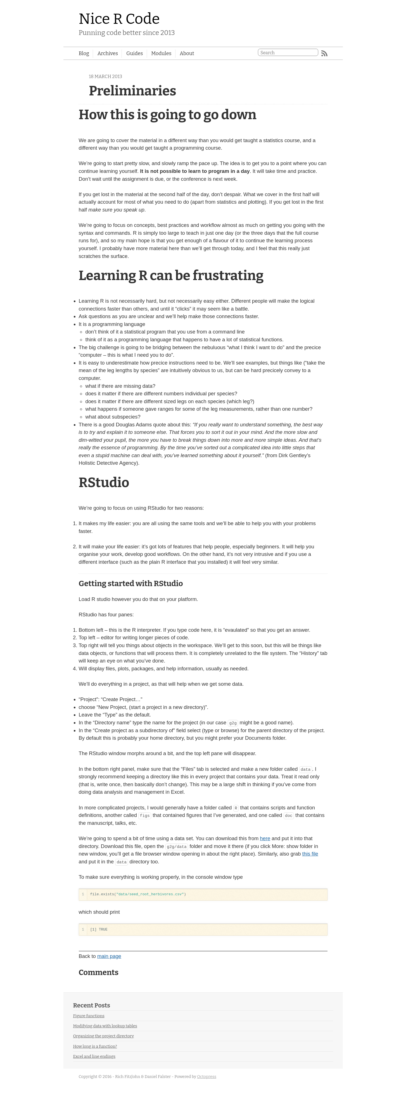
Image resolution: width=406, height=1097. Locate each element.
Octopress (206, 1076)
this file (310, 854)
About (187, 53)
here (265, 838)
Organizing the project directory (103, 1036)
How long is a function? (95, 1046)
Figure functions (89, 1015)
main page (109, 956)
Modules (161, 53)
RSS (324, 53)
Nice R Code (119, 19)
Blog (84, 53)
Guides (134, 53)
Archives (108, 53)
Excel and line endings (94, 1056)
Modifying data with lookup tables (105, 1025)
